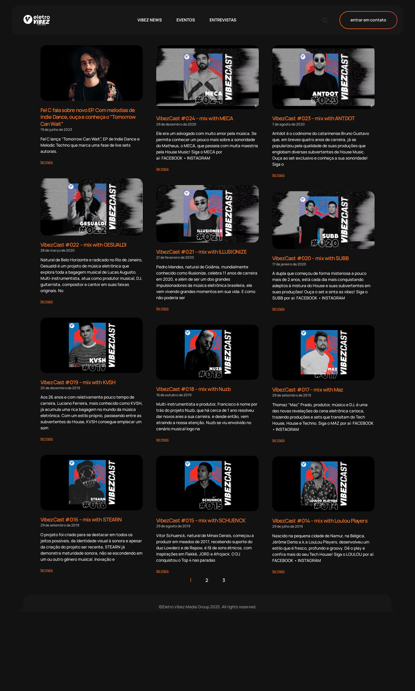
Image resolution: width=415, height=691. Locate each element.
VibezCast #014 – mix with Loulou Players (320, 520)
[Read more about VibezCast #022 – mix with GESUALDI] (46, 300)
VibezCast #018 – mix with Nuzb (193, 388)
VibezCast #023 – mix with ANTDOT (313, 118)
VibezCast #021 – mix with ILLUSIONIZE (201, 251)
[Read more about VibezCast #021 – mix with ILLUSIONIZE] (162, 307)
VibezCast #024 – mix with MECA (194, 118)
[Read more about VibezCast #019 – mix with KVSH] (46, 437)
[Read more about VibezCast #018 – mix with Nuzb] (162, 438)
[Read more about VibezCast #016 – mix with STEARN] (46, 568)
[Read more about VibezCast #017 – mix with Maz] (278, 439)
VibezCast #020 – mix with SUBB (310, 257)
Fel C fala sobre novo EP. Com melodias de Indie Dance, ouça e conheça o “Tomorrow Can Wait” (87, 116)
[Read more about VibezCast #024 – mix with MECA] (162, 168)
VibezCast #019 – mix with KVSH (77, 381)
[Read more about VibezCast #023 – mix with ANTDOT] (278, 174)
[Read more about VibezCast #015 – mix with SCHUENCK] (162, 570)
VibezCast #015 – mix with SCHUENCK (200, 519)
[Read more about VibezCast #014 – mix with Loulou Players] (278, 570)
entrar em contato (368, 20)
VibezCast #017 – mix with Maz (307, 388)
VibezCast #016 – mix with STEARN (81, 518)
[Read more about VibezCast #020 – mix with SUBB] (278, 308)
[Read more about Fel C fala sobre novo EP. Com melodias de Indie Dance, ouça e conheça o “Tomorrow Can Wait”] (46, 161)
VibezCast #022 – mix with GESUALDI (83, 244)
